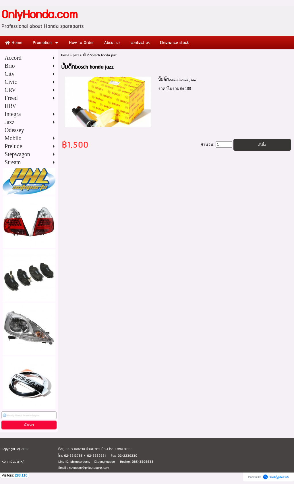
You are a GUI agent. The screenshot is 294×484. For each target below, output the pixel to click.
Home (65, 55)
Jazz (76, 55)
